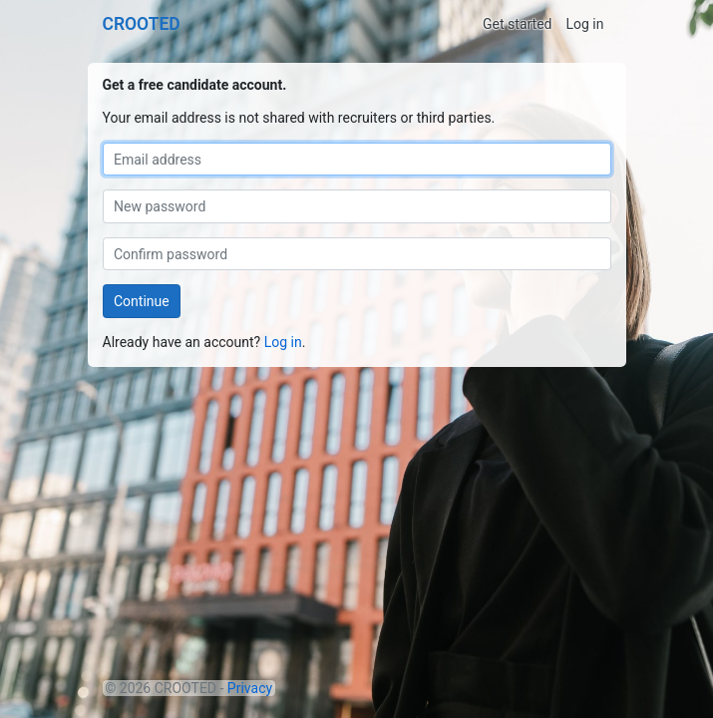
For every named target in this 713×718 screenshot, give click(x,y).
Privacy (249, 688)
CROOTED (141, 24)
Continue (142, 301)
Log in (585, 24)
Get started (517, 24)
